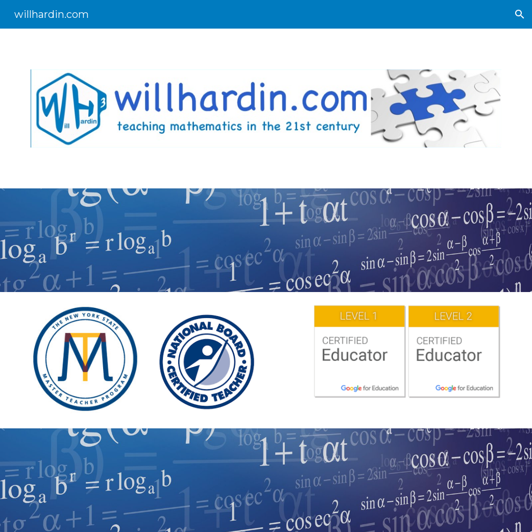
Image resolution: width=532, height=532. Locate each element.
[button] (519, 14)
